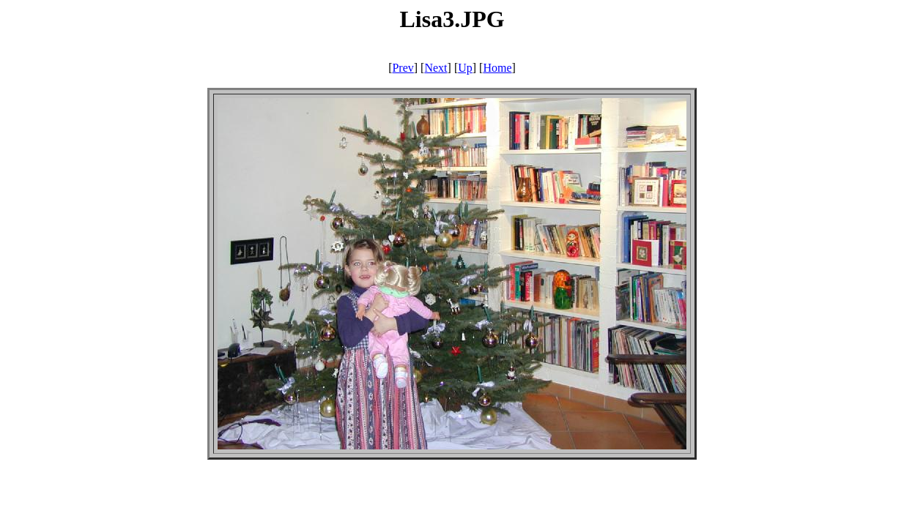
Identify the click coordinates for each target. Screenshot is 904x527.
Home (497, 67)
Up (465, 67)
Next (435, 67)
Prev (402, 67)
